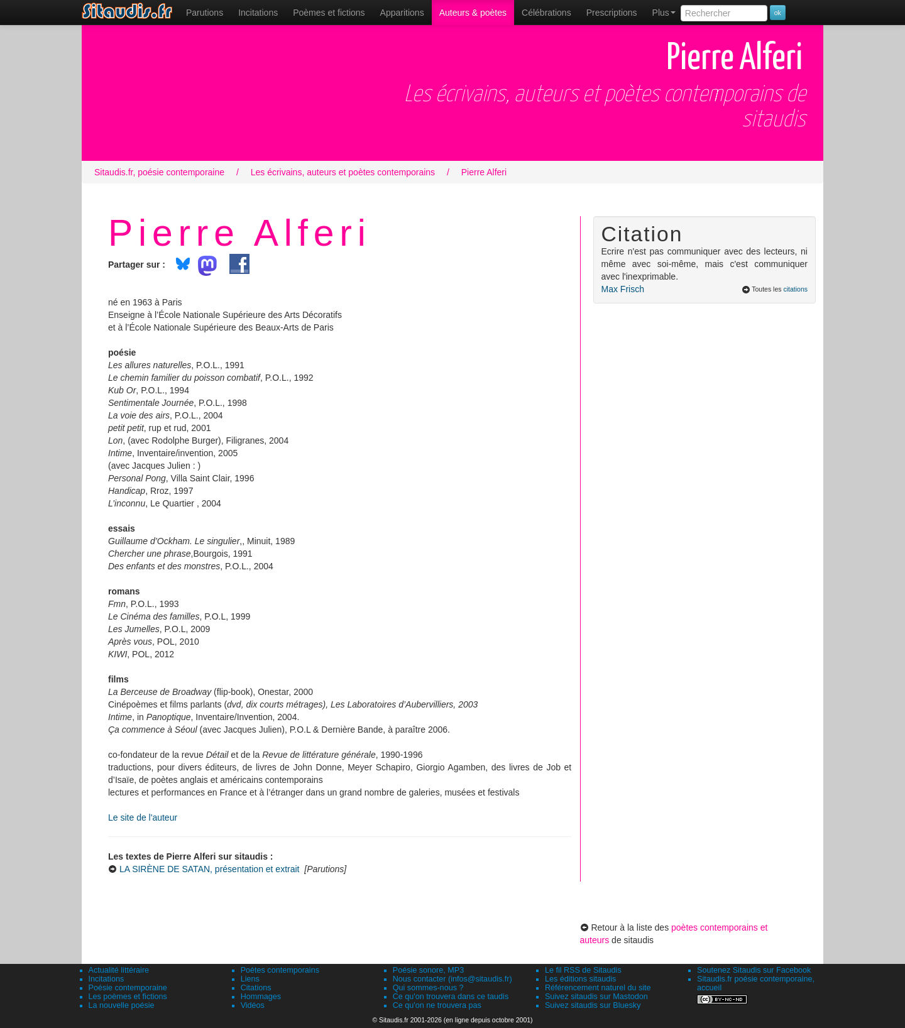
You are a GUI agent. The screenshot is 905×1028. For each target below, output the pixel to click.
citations (795, 289)
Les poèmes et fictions (128, 996)
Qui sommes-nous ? (428, 987)
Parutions (204, 13)
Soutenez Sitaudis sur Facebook (754, 970)
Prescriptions (611, 13)
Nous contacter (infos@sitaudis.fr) (452, 979)
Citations (256, 987)
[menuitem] (204, 12)
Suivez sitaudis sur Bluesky (593, 1005)
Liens (250, 979)
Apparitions (402, 13)
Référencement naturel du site (598, 987)
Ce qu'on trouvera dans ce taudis (450, 996)
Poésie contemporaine (128, 987)
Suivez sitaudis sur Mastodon (596, 996)
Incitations (106, 979)
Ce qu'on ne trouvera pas (437, 1005)
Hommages (261, 996)
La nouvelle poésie (122, 1005)
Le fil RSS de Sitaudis (583, 970)
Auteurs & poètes (473, 13)
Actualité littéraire (119, 970)
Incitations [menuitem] (258, 13)
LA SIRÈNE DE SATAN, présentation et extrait (209, 869)
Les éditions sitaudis (580, 979)
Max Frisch (622, 289)
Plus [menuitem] (664, 13)
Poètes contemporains (280, 970)
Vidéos (253, 1005)
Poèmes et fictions (329, 13)
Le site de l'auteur (142, 817)
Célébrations (546, 13)
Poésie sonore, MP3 (428, 970)
